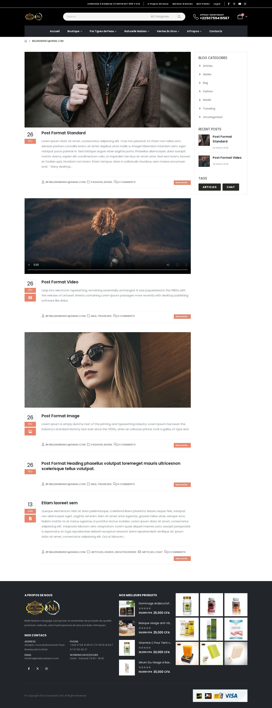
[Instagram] (245, 3)
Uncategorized (125, 552)
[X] (234, 3)
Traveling (105, 316)
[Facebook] (228, 3)
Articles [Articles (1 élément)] (210, 187)
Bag (94, 316)
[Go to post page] (205, 140)
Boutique (73, 31)
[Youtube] (239, 3)
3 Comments (177, 552)
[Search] (179, 16)
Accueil (55, 31)
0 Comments (127, 182)
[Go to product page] (127, 608)
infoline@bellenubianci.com (42, 658)
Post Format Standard (64, 133)
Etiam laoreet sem (60, 503)
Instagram (46, 668)
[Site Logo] (34, 16)
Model (108, 182)
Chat (159, 552)
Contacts (215, 31)
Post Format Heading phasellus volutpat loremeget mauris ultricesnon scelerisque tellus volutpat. (111, 466)
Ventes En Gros (167, 31)
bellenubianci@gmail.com (67, 182)
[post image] (108, 89)
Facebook (28, 668)
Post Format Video (60, 282)
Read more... (182, 182)
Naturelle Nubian (135, 31)
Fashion (97, 182)
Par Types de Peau (102, 31)
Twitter (37, 668)
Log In (217, 3)
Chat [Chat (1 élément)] (231, 187)
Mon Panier (203, 3)
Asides (109, 552)
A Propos (193, 31)
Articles (97, 552)
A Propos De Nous (158, 3)
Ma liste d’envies (182, 3)
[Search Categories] (161, 16)
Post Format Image (61, 416)
